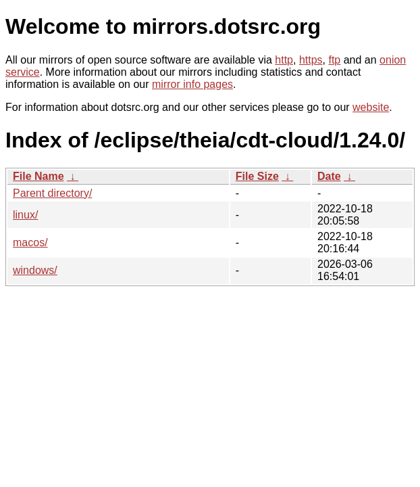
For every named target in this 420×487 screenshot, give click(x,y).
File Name (38, 176)
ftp (334, 60)
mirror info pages (192, 84)
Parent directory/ (52, 193)
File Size (257, 176)
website (370, 107)
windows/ (35, 270)
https (311, 60)
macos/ (30, 242)
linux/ (25, 215)
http (284, 60)
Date (329, 176)
